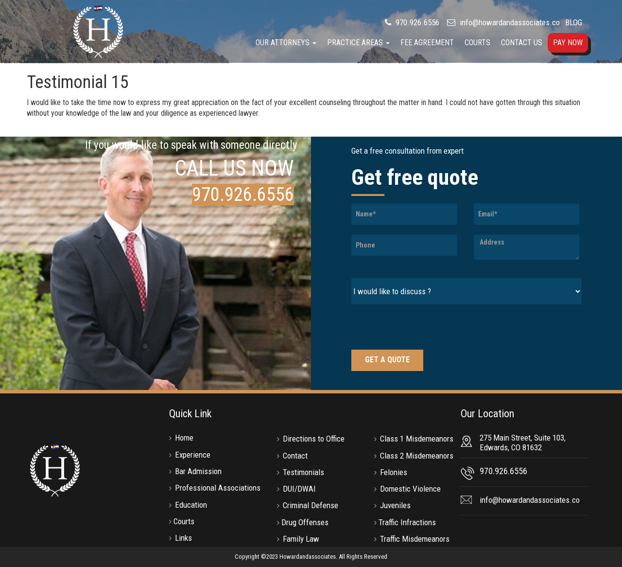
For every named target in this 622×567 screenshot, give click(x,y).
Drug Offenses (304, 522)
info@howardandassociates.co (510, 22)
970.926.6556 (416, 22)
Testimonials (303, 472)
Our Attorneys (286, 42)
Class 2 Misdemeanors (416, 456)
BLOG (573, 22)
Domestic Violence (410, 489)
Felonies (393, 472)
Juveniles (395, 505)
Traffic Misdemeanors (414, 539)
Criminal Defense (310, 505)
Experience (192, 455)
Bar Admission (198, 471)
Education (191, 505)
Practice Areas (358, 42)
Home (184, 438)
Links (183, 538)
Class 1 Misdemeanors (416, 438)
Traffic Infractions (407, 522)
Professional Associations (217, 488)
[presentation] (425, 328)
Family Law (301, 539)
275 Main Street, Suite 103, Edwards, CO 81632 (523, 442)
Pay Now (568, 42)
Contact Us (521, 42)
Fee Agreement (427, 42)
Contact (295, 456)
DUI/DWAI (299, 489)
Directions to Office (314, 438)
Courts (477, 42)
